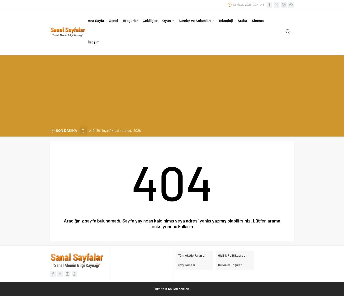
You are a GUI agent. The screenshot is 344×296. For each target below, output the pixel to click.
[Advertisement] (172, 88)
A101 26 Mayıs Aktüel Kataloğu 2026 (115, 130)
